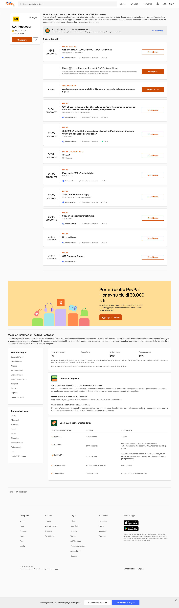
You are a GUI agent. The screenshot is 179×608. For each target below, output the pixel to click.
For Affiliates (49, 536)
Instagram (103, 531)
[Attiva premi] (22, 39)
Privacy (73, 521)
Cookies (73, 556)
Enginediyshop (17, 375)
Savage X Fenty (17, 357)
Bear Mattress (16, 361)
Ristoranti (15, 420)
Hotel (13, 429)
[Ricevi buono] (153, 51)
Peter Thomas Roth (18, 379)
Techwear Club (17, 370)
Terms (72, 536)
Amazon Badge (51, 526)
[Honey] (10, 4)
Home (10, 492)
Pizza (13, 416)
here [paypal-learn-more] (56, 569)
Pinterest (102, 536)
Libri (12, 451)
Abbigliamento (16, 442)
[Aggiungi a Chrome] (110, 317)
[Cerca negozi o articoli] (67, 3)
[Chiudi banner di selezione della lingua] (176, 600)
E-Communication (77, 546)
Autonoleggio (16, 447)
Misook (14, 366)
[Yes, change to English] (125, 602)
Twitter (101, 526)
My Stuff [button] (135, 4)
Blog (21, 541)
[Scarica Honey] (153, 89)
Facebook (103, 521)
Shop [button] (123, 4)
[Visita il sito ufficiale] (35, 39)
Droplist (48, 521)
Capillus (14, 393)
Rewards (148, 4)
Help (22, 526)
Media (22, 546)
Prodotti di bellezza (18, 456)
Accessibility (75, 551)
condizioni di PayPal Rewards (98, 74)
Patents (73, 531)
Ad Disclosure (75, 541)
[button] (133, 569)
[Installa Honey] (157, 31)
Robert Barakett (17, 397)
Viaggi (13, 433)
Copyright (74, 526)
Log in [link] (171, 4)
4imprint (14, 384)
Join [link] (164, 4)
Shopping (15, 438)
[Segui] (32, 17)
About (22, 521)
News (22, 536)
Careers (23, 531)
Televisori (14, 424)
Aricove (14, 388)
